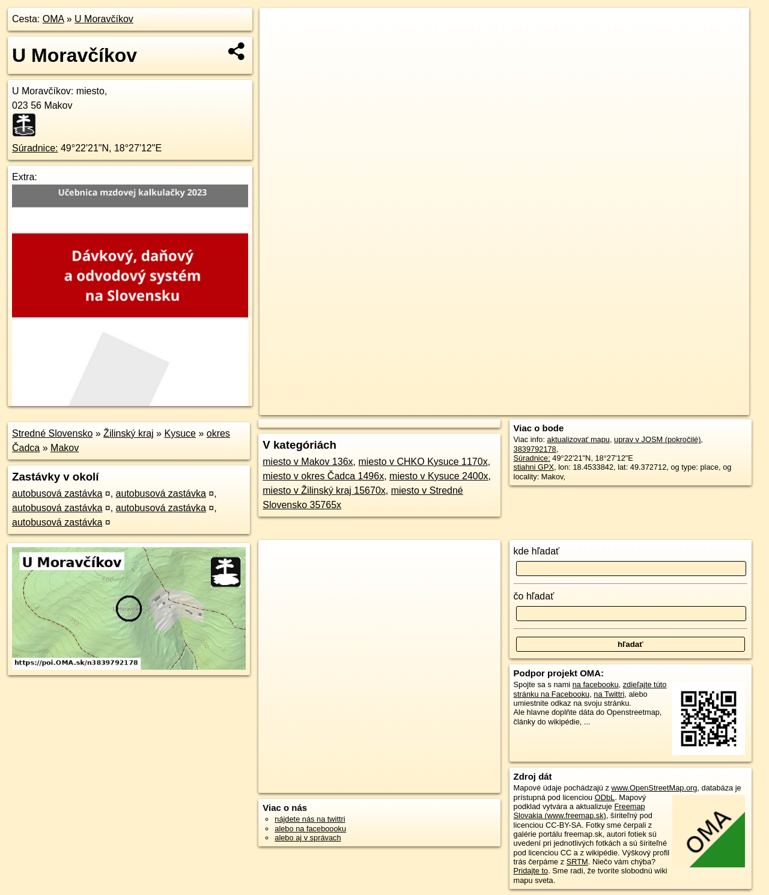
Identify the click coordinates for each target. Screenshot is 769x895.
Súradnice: (35, 148)
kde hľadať (537, 551)
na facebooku (596, 684)
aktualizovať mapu (578, 439)
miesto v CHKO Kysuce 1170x (422, 462)
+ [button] (280, 28)
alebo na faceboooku (310, 828)
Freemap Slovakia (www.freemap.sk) (579, 811)
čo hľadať (534, 596)
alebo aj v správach (308, 837)
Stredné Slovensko (52, 433)
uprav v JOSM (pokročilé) (657, 439)
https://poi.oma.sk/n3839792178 (695, 406)
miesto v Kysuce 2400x (438, 476)
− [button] (280, 47)
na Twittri (609, 694)
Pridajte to (531, 870)
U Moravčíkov (103, 19)
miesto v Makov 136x (308, 462)
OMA (53, 19)
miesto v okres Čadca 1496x (323, 476)
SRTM (577, 861)
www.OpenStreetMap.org (654, 787)
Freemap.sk (603, 406)
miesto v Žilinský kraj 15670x (324, 490)
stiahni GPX (534, 467)
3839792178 (535, 449)
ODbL (605, 797)
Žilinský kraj (128, 433)
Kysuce (179, 433)
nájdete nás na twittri (310, 819)
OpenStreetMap (541, 406)
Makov (64, 448)
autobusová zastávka (57, 493)
